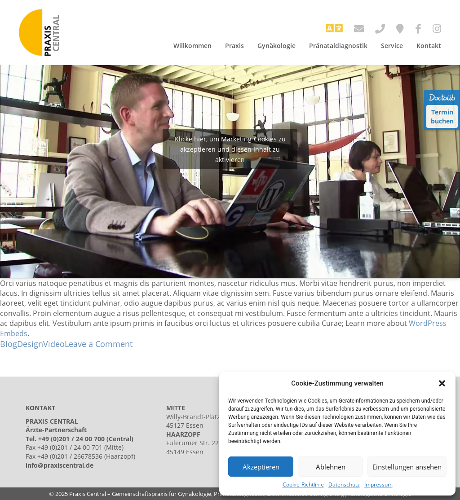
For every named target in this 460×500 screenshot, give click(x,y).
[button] (442, 383)
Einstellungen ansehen (407, 466)
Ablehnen (330, 466)
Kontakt (428, 45)
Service (392, 45)
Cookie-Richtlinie (303, 484)
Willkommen (192, 45)
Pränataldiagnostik (338, 45)
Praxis (234, 45)
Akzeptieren (261, 466)
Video (54, 343)
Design (30, 343)
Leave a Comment (99, 343)
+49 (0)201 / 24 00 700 (71, 438)
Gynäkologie (276, 45)
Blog (8, 343)
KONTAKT (40, 408)
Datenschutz (344, 484)
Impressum (378, 484)
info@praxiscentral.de (59, 465)
